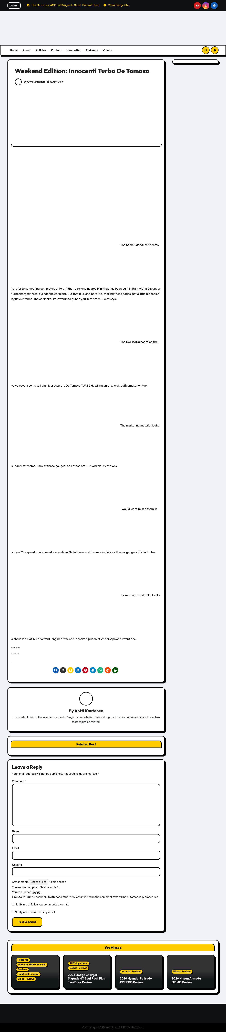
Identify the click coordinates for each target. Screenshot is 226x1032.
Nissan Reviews (182, 971)
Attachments (20, 882)
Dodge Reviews (78, 968)
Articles (41, 50)
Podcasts (92, 50)
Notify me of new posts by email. (35, 912)
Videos (107, 50)
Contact (56, 50)
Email (15, 848)
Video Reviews (26, 979)
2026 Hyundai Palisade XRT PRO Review (136, 980)
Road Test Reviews (28, 974)
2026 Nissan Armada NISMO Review (186, 980)
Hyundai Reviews (131, 971)
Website (17, 865)
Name (15, 831)
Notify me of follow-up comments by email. (42, 904)
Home (14, 50)
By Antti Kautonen (30, 81)
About (27, 50)
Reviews (22, 969)
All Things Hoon (79, 963)
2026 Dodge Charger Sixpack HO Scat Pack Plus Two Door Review (86, 978)
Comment (19, 781)
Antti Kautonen (88, 710)
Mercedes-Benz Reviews (32, 964)
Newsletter (74, 50)
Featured (23, 960)
